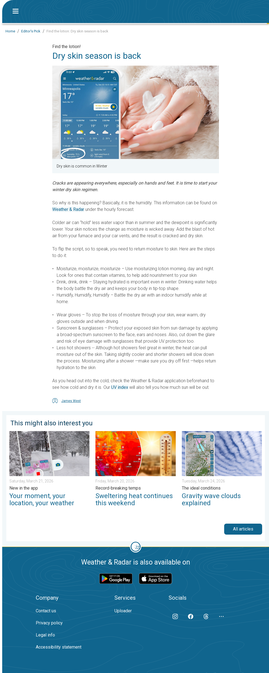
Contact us (46, 610)
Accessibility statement (58, 647)
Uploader (123, 610)
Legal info (45, 635)
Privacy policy (49, 622)
